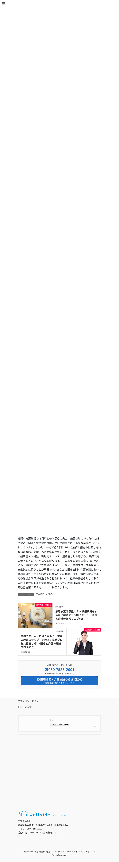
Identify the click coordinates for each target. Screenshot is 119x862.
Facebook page (59, 724)
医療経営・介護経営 (45, 594)
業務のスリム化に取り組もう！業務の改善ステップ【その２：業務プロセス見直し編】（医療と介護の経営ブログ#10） (42, 641)
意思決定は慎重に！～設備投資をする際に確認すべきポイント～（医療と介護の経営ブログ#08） (76, 615)
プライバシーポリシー (29, 701)
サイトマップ (24, 707)
